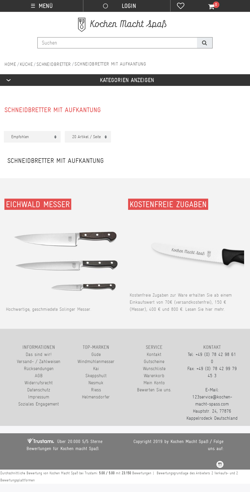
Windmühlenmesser (96, 361)
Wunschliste (154, 368)
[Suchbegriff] (117, 42)
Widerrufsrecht (38, 382)
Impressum (38, 397)
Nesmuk (95, 382)
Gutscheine (154, 361)
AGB (39, 375)
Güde (96, 354)
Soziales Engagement (38, 404)
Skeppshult (96, 375)
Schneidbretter (54, 64)
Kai (96, 368)
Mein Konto (154, 382)
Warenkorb (154, 375)
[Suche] (204, 42)
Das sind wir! (39, 354)
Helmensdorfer (96, 397)
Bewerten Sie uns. (154, 390)
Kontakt (154, 354)
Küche (26, 64)
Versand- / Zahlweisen (38, 361)
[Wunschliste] (180, 6)
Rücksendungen (39, 368)
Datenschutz (38, 390)
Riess (96, 390)
